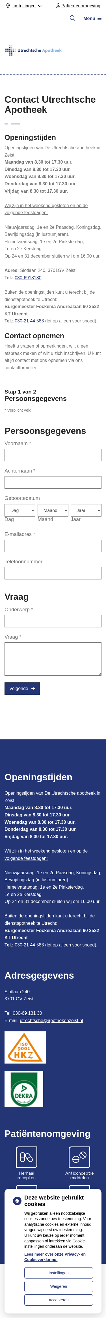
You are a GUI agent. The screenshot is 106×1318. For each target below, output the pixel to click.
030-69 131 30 (27, 1013)
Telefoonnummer (23, 561)
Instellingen (59, 1273)
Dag (9, 519)
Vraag (13, 637)
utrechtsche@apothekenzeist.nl (51, 1020)
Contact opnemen (35, 336)
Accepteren (59, 1300)
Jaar (76, 519)
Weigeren (58, 1286)
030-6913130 (28, 277)
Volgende (18, 688)
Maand (45, 519)
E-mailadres (20, 534)
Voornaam (18, 443)
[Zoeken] (72, 18)
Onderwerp (19, 609)
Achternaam (20, 471)
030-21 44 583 (29, 320)
